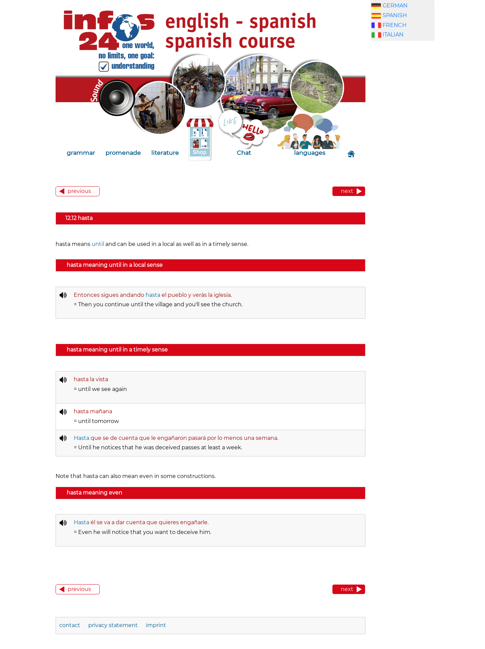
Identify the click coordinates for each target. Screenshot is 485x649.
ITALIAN (393, 34)
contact (70, 625)
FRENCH (395, 25)
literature (165, 152)
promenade (123, 152)
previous (79, 191)
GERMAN (395, 5)
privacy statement (113, 625)
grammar (81, 152)
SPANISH (395, 15)
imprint (156, 625)
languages (309, 152)
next (347, 191)
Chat (244, 152)
